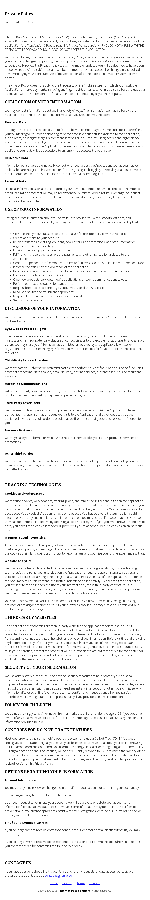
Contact (94, 883)
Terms (81, 883)
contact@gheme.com (60, 875)
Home (54, 883)
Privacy (67, 883)
